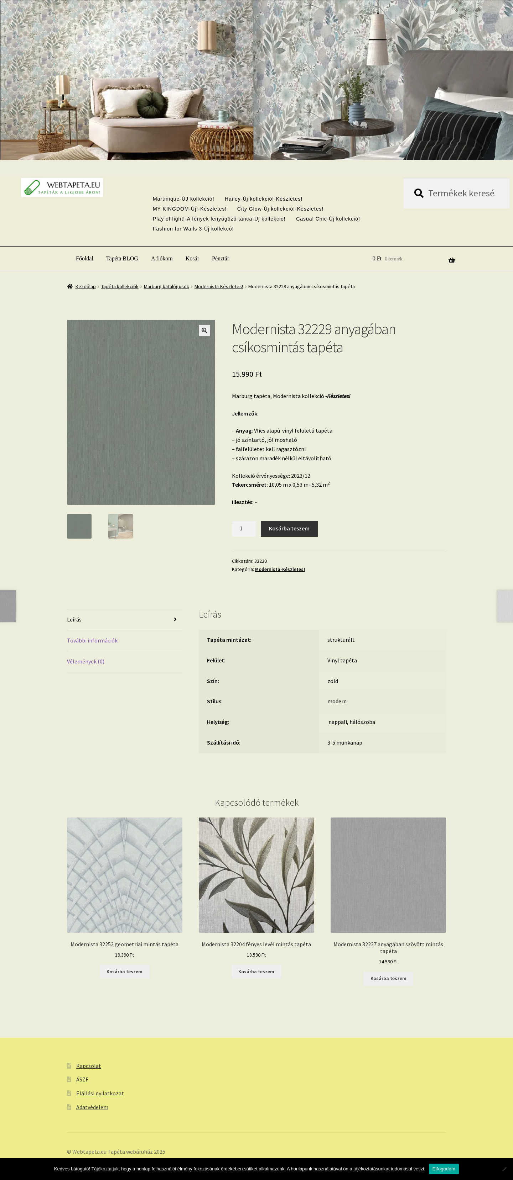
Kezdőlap (86, 286)
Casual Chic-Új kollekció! (328, 219)
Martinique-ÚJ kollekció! (183, 199)
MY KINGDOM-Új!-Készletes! (190, 209)
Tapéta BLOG (122, 258)
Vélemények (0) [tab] (85, 661)
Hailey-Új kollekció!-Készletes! (264, 199)
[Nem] (504, 1169)
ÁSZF (82, 1079)
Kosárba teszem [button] (124, 971)
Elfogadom (443, 1168)
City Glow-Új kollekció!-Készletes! (280, 209)
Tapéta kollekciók (120, 286)
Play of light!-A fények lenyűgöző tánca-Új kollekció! (219, 219)
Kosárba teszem (289, 528)
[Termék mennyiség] (244, 529)
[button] (204, 330)
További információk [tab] (92, 640)
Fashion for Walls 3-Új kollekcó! (193, 229)
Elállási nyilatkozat (100, 1093)
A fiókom (162, 258)
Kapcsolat (88, 1065)
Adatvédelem (92, 1107)
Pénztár (220, 258)
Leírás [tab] (74, 619)
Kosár (192, 258)
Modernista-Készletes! (219, 286)
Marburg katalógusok (166, 286)
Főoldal (84, 258)
